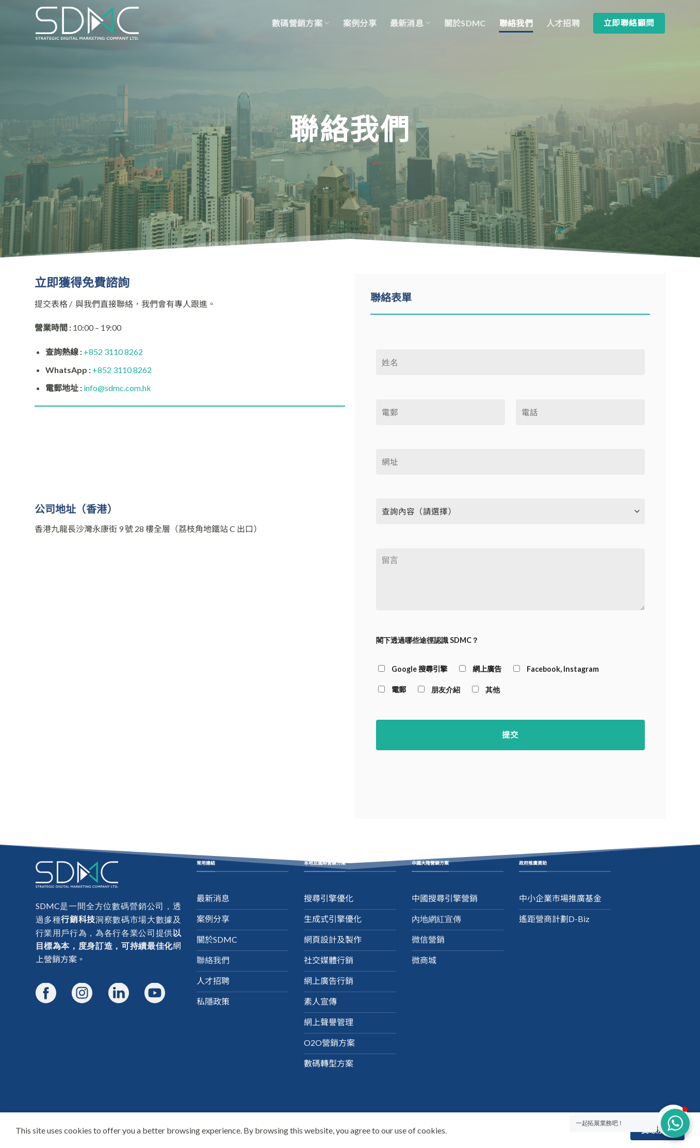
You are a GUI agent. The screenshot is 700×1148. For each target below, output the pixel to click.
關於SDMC (465, 23)
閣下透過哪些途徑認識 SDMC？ (427, 640)
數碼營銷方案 (300, 23)
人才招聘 (563, 23)
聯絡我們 (516, 23)
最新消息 (410, 23)
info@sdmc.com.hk (117, 388)
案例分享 (360, 23)
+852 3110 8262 (113, 352)
